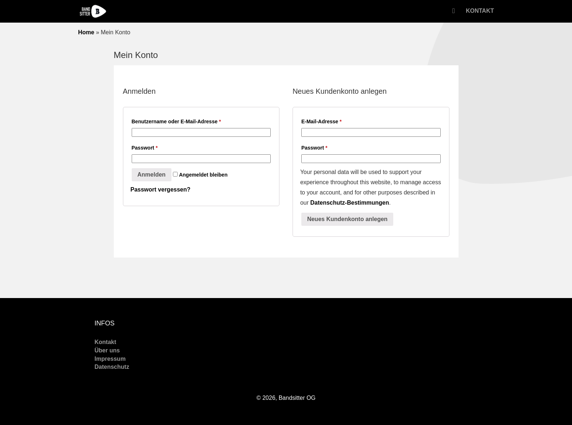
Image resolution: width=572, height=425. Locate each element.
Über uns (107, 350)
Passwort (145, 148)
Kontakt (480, 11)
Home (86, 32)
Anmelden (152, 174)
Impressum (109, 359)
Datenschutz (111, 367)
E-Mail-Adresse (321, 121)
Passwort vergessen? (161, 189)
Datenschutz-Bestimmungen (349, 203)
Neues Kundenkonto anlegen (347, 219)
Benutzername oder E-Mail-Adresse (176, 121)
